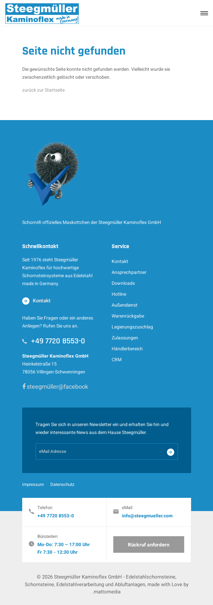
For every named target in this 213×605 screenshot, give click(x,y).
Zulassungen (125, 337)
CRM (117, 359)
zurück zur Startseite (43, 90)
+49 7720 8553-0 (55, 515)
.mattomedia (106, 591)
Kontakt (120, 261)
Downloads (123, 283)
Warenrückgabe (128, 316)
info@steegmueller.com (147, 515)
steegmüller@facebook (55, 387)
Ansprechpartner (129, 272)
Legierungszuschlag (132, 327)
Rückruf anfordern (148, 544)
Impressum (33, 484)
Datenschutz (62, 484)
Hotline (119, 294)
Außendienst (124, 305)
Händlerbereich (127, 348)
